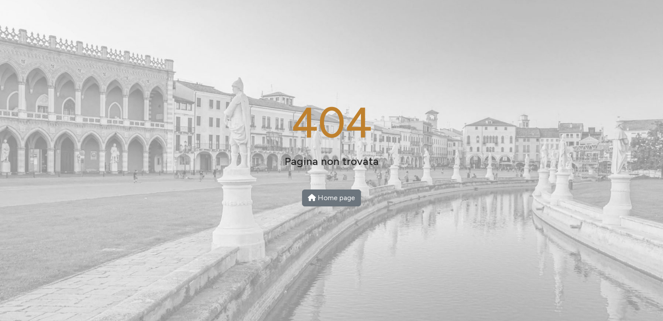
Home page (331, 197)
